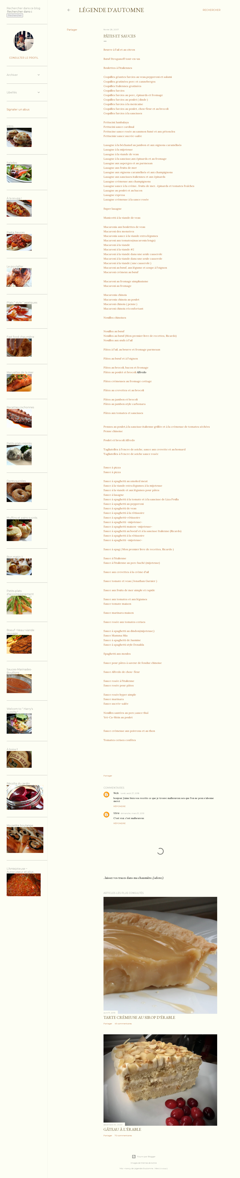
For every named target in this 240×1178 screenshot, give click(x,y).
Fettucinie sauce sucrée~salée (123, 136)
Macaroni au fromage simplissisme (126, 281)
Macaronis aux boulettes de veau (124, 227)
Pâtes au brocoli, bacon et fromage (126, 367)
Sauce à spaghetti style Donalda (124, 644)
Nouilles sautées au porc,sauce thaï (126, 712)
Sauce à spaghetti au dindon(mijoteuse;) (129, 631)
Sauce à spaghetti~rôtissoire (122, 517)
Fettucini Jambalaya (116, 122)
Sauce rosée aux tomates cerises (124, 622)
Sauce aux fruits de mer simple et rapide (129, 590)
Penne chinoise (113, 431)
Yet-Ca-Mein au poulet (118, 717)
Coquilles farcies (114, 90)
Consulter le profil (23, 57)
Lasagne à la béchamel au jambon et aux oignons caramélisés (143, 145)
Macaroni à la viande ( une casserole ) (127, 263)
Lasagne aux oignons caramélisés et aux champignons (138, 172)
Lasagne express (114, 195)
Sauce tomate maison (117, 603)
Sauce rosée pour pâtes (119, 685)
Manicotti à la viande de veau (122, 217)
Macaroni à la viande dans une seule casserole (133, 254)
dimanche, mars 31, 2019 (132, 813)
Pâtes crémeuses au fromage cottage (128, 381)
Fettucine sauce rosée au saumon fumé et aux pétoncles (139, 131)
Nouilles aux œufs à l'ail (118, 340)
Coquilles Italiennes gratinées (122, 86)
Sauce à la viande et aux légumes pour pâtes (131, 490)
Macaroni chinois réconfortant (124, 308)
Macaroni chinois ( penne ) (120, 304)
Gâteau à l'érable (122, 1129)
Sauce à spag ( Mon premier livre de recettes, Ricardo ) (139, 549)
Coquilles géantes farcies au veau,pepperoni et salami (138, 77)
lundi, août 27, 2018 (130, 793)
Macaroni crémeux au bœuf (121, 272)
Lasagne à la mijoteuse (118, 149)
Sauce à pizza (112, 467)
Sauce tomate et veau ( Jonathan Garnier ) (130, 581)
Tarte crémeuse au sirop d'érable (139, 1017)
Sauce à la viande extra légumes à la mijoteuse (133, 485)
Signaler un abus (18, 109)
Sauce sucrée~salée (116, 703)
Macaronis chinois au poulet (121, 299)
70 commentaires (123, 1135)
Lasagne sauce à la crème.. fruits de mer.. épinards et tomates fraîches (149, 186)
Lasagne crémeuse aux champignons (127, 181)
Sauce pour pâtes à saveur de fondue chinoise (133, 663)
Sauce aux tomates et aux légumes (125, 599)
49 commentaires (123, 1023)
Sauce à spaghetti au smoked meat (126, 481)
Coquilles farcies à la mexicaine (123, 104)
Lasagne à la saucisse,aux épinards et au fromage (135, 158)
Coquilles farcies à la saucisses (123, 113)
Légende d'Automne (111, 10)
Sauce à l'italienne (115, 558)
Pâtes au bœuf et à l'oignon (121, 358)
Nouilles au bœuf (114, 331)
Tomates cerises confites (120, 740)
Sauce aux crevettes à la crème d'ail (126, 572)
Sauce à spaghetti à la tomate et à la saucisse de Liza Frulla (141, 499)
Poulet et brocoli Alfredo (119, 440)
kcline (154, 1163)
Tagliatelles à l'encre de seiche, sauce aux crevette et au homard (145, 449)
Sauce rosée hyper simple (120, 694)
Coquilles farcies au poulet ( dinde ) (126, 99)
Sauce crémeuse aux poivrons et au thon (129, 730)
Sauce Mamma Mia (116, 635)
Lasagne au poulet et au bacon (123, 190)
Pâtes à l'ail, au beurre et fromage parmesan (132, 349)
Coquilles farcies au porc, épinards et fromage (133, 95)
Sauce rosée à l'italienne (119, 681)
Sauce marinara (114, 699)
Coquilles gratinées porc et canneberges (130, 81)
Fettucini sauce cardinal (119, 126)
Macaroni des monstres (119, 231)
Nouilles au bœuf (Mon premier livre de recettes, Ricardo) (140, 335)
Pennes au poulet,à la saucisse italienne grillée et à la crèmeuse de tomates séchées (157, 426)
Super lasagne (113, 208)
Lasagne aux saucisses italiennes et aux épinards (134, 176)
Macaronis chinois (115, 295)
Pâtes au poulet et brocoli (120, 372)
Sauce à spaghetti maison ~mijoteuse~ (128, 526)
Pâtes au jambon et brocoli (121, 399)
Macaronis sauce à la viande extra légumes (131, 236)
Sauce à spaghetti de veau (120, 508)
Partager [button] (72, 29)
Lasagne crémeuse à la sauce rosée (126, 199)
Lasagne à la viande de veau (121, 154)
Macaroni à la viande (117, 245)
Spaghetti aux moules (117, 653)
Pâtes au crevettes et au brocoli (124, 390)
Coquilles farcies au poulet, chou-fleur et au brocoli (136, 108)
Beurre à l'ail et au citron (119, 49)
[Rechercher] (211, 10)
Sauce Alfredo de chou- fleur (122, 672)
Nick (116, 793)
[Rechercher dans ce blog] (20, 11)
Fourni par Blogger (144, 1157)
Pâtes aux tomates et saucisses (123, 413)
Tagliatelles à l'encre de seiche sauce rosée (131, 454)
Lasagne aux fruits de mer (120, 167)
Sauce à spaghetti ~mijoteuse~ (123, 522)
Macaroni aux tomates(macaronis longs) (130, 240)
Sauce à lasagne (114, 494)
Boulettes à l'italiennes (118, 67)
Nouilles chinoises (115, 317)
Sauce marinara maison (119, 612)
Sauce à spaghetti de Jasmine (122, 640)
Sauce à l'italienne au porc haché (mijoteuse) (132, 562)
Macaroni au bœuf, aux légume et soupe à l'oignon (135, 267)
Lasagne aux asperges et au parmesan (128, 163)
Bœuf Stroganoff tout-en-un (122, 58)
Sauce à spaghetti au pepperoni (124, 503)
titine (117, 813)
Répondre (120, 806)
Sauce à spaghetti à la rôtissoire (124, 512)
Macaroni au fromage (117, 285)
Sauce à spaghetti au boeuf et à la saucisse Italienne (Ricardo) (143, 531)
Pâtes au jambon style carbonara (125, 404)
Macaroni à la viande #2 (119, 249)
